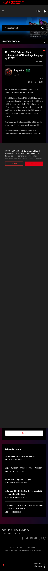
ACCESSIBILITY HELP (11, 533)
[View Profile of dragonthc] (19, 70)
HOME (15, 530)
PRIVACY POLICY (31, 548)
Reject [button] (14, 164)
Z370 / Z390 (10, 512)
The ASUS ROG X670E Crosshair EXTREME (20, 456)
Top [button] (3, 564)
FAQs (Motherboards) (13, 497)
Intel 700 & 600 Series (11, 41)
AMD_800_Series (11, 471)
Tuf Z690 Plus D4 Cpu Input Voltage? (18, 479)
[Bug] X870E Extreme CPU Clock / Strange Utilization (23, 468)
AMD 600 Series (11, 460)
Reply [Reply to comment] (24, 433)
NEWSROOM (24, 530)
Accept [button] (34, 164)
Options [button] (44, 41)
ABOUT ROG (7, 530)
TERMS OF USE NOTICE (17, 548)
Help (38, 11)
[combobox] (24, 28)
